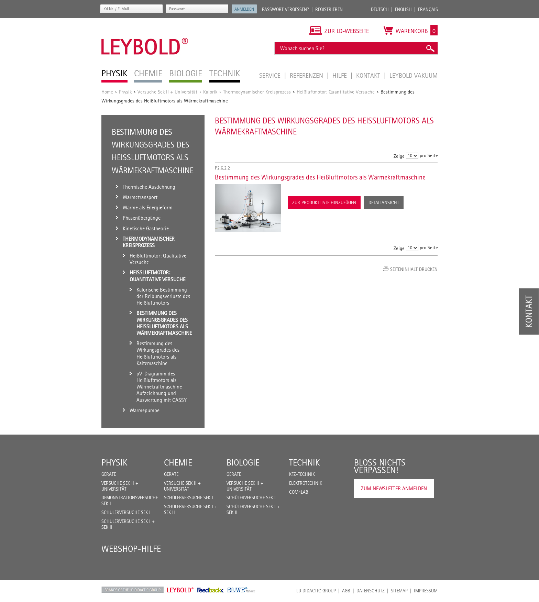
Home (107, 92)
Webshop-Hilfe (131, 549)
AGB (346, 590)
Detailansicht (383, 202)
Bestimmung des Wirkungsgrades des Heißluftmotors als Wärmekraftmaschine (320, 177)
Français (428, 9)
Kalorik (210, 92)
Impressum (426, 590)
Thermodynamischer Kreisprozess (257, 92)
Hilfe (340, 75)
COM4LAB (298, 492)
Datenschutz (370, 590)
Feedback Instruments (210, 590)
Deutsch (380, 9)
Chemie (178, 462)
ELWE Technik (241, 590)
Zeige (399, 156)
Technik (304, 462)
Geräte (108, 474)
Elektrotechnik (305, 483)
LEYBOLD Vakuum (413, 75)
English (403, 9)
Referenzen (307, 75)
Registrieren (329, 9)
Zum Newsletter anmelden (394, 488)
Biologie (243, 462)
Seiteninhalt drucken (414, 269)
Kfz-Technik (302, 474)
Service (270, 75)
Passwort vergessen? (285, 9)
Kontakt (369, 75)
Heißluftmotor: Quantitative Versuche (336, 92)
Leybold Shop (180, 590)
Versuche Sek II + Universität (167, 92)
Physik (125, 92)
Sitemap (399, 590)
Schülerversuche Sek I (126, 512)
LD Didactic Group (316, 590)
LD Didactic (132, 590)
